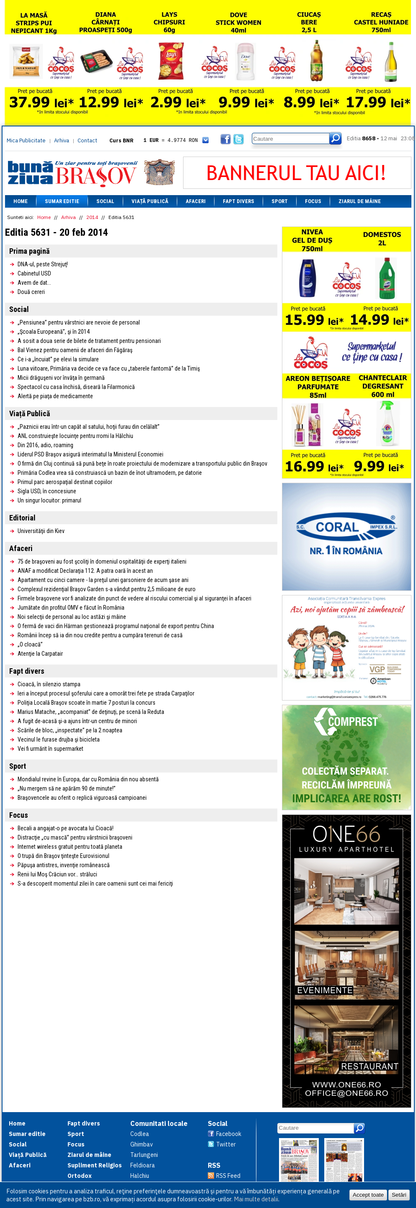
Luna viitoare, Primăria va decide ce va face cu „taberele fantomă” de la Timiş (109, 368)
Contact (87, 140)
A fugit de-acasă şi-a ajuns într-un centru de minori (77, 721)
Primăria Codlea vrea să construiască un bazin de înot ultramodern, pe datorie (110, 472)
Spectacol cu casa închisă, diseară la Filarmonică (76, 387)
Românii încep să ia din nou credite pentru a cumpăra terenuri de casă (100, 635)
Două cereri (31, 291)
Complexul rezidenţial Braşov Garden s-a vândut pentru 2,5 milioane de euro (107, 589)
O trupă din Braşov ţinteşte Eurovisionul (63, 856)
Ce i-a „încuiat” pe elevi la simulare (58, 359)
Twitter (226, 1144)
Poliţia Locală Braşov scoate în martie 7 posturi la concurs (86, 702)
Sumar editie (62, 201)
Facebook (228, 1134)
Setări (399, 1195)
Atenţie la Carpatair (40, 653)
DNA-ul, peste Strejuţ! (43, 264)
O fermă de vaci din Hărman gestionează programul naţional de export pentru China (116, 626)
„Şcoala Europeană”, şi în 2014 (54, 331)
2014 (92, 217)
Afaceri (196, 201)
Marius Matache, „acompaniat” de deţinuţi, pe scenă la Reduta (91, 711)
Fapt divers (238, 201)
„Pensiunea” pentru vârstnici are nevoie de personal (79, 322)
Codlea (139, 1134)
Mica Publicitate (26, 140)
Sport (279, 201)
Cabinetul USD (34, 273)
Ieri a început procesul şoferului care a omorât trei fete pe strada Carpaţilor (106, 693)
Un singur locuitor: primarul (49, 500)
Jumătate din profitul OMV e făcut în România (71, 607)
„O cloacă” (30, 644)
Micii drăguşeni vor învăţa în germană (61, 377)
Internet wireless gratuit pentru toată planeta (70, 846)
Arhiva (61, 140)
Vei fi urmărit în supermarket (50, 748)
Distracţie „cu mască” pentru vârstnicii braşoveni (75, 837)
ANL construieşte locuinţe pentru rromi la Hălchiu (75, 436)
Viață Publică (150, 201)
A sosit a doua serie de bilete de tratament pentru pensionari (89, 340)
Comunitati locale (159, 1123)
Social (105, 201)
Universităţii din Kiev (41, 531)
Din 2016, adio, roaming (45, 445)
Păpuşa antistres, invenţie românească (64, 865)
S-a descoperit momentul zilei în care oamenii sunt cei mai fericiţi (95, 883)
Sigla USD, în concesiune (47, 491)
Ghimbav (141, 1144)
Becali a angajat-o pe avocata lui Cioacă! (66, 828)
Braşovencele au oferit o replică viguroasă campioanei (82, 797)
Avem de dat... (34, 282)
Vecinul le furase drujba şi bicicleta (59, 739)
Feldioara (142, 1165)
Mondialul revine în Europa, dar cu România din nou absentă (88, 779)
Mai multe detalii (256, 1199)
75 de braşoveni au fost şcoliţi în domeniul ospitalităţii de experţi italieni (102, 561)
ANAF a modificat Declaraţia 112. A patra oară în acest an (85, 570)
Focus (313, 201)
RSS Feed (228, 1176)
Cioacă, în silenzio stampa (49, 684)
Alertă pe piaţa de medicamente (55, 396)
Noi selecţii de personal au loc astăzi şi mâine (72, 616)
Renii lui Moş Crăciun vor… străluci (57, 874)
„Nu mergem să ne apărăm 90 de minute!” (67, 788)
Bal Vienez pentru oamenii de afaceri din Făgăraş (75, 350)
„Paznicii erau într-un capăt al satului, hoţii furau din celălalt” (89, 426)
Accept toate (368, 1195)
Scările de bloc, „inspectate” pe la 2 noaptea (70, 730)
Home (20, 201)
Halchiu (139, 1176)
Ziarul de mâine (359, 201)
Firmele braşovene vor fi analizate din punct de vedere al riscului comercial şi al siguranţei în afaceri (134, 598)
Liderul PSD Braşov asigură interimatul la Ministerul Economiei (90, 454)
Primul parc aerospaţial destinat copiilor (65, 482)
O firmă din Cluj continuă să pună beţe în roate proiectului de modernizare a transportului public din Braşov (142, 463)
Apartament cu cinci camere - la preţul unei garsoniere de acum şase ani (103, 580)
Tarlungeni (144, 1155)
